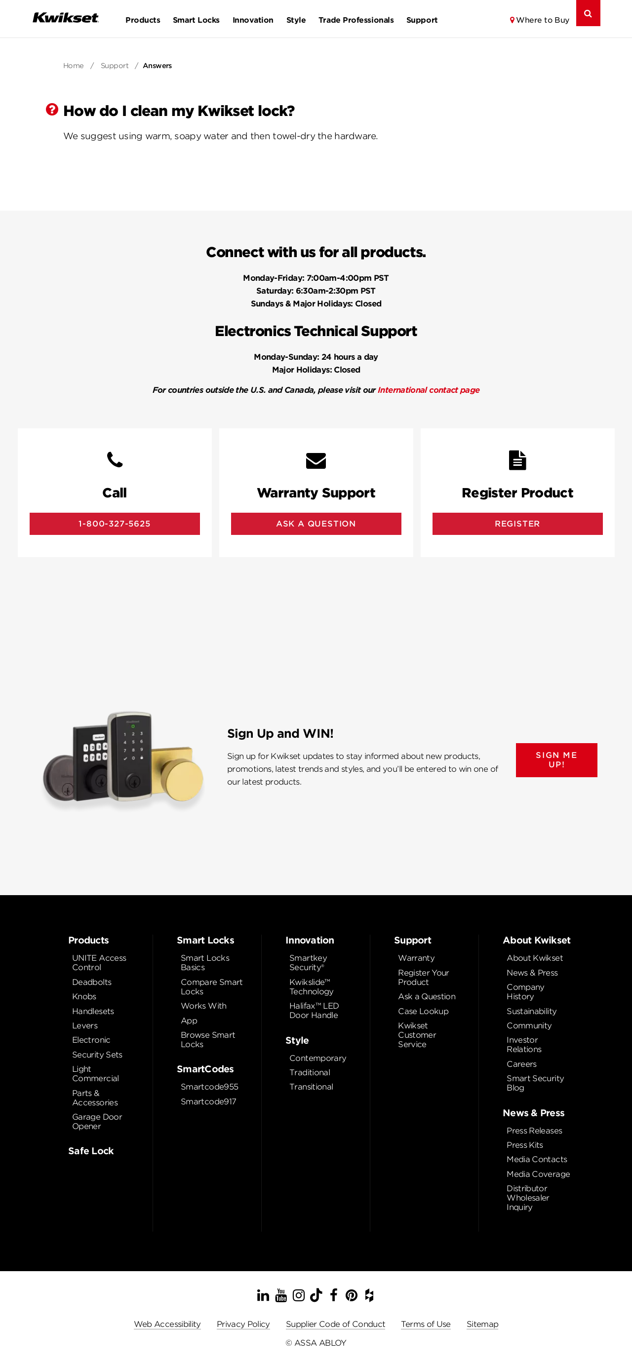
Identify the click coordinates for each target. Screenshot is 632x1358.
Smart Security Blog (535, 1084)
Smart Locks (196, 20)
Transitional (311, 1088)
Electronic (91, 1041)
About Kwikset (535, 959)
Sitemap (483, 1324)
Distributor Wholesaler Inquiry (528, 1199)
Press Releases (534, 1131)
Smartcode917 (208, 1102)
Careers (522, 1064)
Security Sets (97, 1055)
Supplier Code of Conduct (336, 1324)
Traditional (309, 1073)
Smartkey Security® (308, 963)
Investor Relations (524, 1045)
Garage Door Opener (97, 1122)
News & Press (532, 973)
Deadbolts (91, 982)
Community (529, 1026)
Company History (526, 992)
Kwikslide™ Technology (311, 987)
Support (422, 20)
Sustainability (531, 1012)
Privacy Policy (243, 1324)
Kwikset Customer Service (417, 1035)
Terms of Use (425, 1324)
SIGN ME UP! (556, 761)
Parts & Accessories (95, 1098)
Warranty (416, 959)
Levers (84, 1026)
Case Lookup (423, 1012)
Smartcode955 (209, 1088)
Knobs (84, 997)
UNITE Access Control (99, 963)
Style (296, 20)
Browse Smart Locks (208, 1040)
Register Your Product (423, 978)
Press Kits (525, 1145)
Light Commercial (95, 1074)
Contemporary (317, 1058)
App (189, 1021)
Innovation (253, 20)
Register (517, 523)
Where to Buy (543, 20)
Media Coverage (538, 1174)
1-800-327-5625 (114, 523)
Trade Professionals (356, 20)
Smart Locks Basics (205, 963)
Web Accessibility (167, 1324)
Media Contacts (537, 1160)
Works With (204, 1007)
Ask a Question (426, 997)
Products (142, 20)
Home (73, 66)
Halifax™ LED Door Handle (314, 1011)
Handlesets (93, 1012)
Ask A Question (316, 523)
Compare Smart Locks (212, 987)
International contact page (428, 390)
